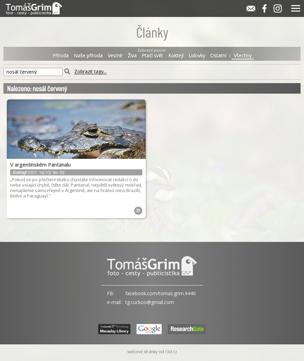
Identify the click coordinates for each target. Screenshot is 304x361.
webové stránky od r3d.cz (152, 352)
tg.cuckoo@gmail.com (149, 302)
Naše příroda (88, 56)
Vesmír (115, 56)
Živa (132, 56)
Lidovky (197, 56)
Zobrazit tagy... (90, 72)
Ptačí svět (152, 56)
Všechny (243, 56)
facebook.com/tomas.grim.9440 (160, 293)
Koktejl (175, 56)
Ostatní (218, 56)
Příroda (60, 56)
